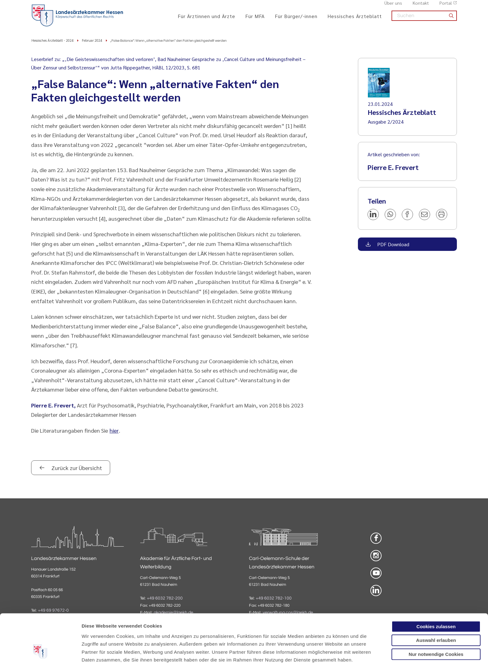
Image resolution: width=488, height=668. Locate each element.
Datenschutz (96, 635)
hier (114, 430)
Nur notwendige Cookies (436, 613)
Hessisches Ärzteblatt (354, 19)
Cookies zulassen (436, 586)
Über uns (393, 6)
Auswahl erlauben (436, 600)
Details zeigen (331, 655)
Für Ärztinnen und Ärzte (206, 19)
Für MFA (255, 19)
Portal (445, 6)
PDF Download (392, 244)
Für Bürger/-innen (296, 19)
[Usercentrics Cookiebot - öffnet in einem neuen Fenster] (40, 656)
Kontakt (421, 6)
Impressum (129, 635)
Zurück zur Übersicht (76, 468)
